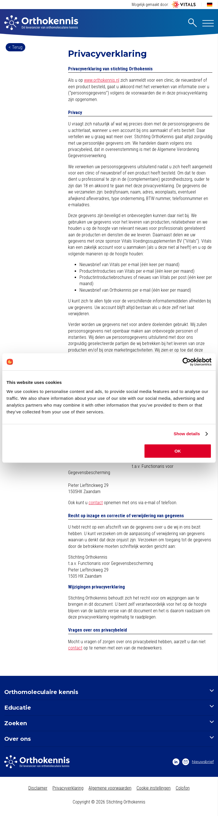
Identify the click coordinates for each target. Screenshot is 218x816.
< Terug (15, 47)
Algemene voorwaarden (110, 788)
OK (178, 451)
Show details (187, 433)
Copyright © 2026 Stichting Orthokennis (109, 802)
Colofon (183, 788)
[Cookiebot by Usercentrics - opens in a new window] (186, 361)
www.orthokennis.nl (101, 80)
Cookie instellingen (154, 788)
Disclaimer (37, 788)
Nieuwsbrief (198, 761)
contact (96, 502)
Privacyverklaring (68, 788)
